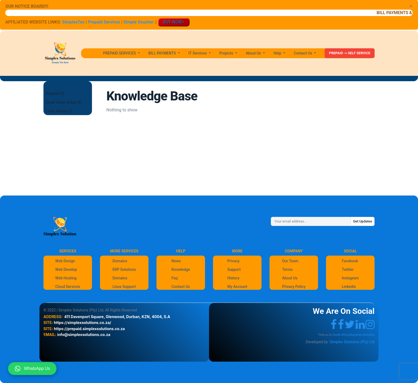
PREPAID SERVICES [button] (120, 53)
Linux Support (124, 286)
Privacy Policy (294, 286)
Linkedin (349, 286)
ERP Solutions (124, 269)
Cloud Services (67, 286)
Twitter (347, 269)
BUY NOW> (173, 22)
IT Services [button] (198, 53)
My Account (237, 286)
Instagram (350, 278)
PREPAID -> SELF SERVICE (349, 53)
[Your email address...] (311, 221)
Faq (174, 278)
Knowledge (180, 269)
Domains (119, 261)
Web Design (65, 261)
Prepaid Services (104, 22)
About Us (289, 278)
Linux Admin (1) (59, 111)
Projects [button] (226, 53)
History (233, 278)
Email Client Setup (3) (64, 102)
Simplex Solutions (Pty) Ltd (352, 342)
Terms (287, 269)
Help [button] (278, 53)
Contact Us (180, 286)
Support (234, 269)
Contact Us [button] (303, 53)
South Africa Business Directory (354, 335)
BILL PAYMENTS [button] (162, 53)
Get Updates (362, 221)
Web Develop (66, 269)
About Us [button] (254, 53)
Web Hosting (66, 278)
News (176, 261)
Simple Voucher (138, 22)
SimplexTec (74, 22)
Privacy (233, 261)
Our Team (290, 261)
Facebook (350, 261)
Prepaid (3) (55, 93)
